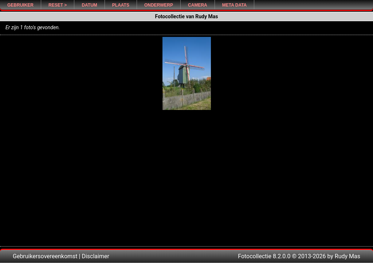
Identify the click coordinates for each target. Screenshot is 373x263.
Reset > (57, 5)
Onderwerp (158, 5)
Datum (89, 5)
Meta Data (234, 5)
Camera (197, 5)
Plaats (120, 5)
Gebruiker (20, 5)
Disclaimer (95, 256)
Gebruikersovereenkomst (45, 256)
